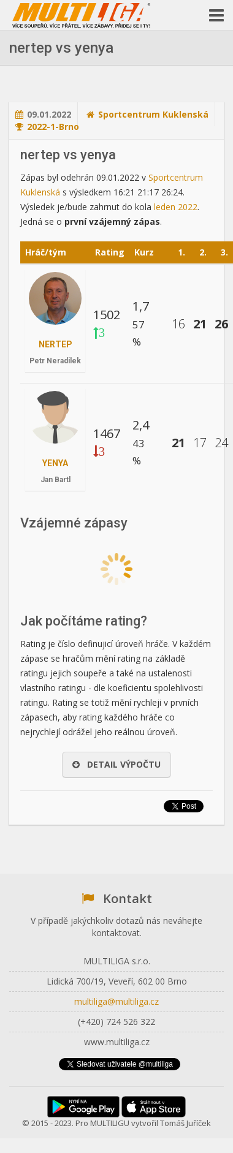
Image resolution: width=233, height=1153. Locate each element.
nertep (55, 344)
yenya (55, 463)
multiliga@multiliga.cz (116, 1001)
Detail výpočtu (116, 764)
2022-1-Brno (53, 126)
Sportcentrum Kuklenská (153, 114)
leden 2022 (175, 207)
